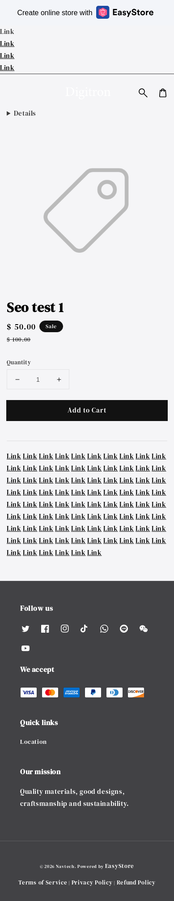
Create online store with (85, 12)
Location (33, 741)
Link (7, 43)
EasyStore (119, 866)
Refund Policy (136, 882)
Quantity (19, 362)
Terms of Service (42, 882)
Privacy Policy (92, 882)
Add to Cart (87, 410)
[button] (143, 92)
